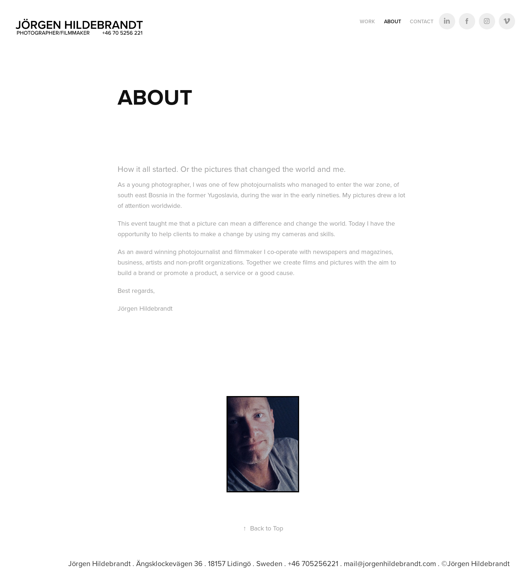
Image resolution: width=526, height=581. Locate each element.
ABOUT (392, 21)
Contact (421, 21)
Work (367, 21)
